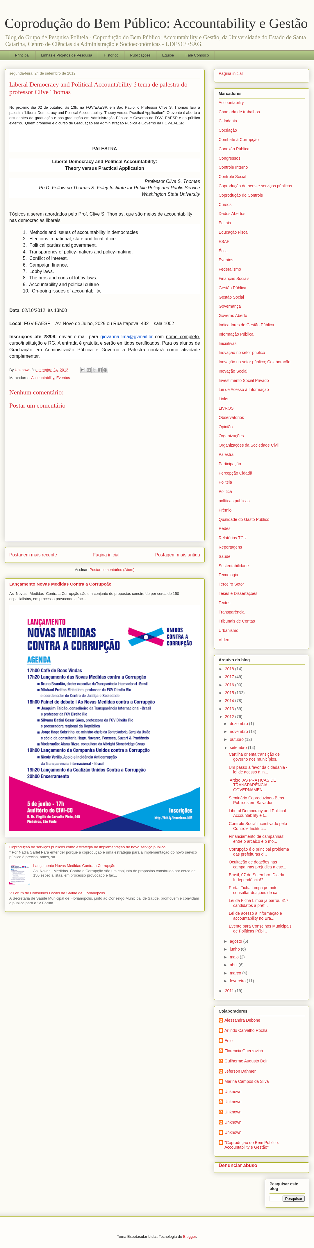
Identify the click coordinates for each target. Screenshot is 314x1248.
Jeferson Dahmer (240, 1071)
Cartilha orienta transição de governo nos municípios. (254, 757)
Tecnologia (228, 574)
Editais (225, 223)
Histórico (111, 55)
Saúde (224, 556)
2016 (230, 685)
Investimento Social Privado (244, 380)
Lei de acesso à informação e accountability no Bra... (255, 916)
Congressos (229, 158)
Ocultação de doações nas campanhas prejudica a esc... (257, 864)
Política (225, 491)
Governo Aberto (233, 315)
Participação (230, 463)
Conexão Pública (234, 149)
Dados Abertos (232, 213)
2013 (230, 708)
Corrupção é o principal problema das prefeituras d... (259, 851)
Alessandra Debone (242, 1020)
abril (234, 965)
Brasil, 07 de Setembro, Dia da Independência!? (256, 877)
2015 (230, 692)
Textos (224, 602)
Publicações (140, 55)
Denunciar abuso (238, 1165)
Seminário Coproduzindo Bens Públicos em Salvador (256, 800)
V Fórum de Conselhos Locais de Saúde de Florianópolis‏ (57, 893)
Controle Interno (233, 167)
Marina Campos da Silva (246, 1081)
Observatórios (231, 417)
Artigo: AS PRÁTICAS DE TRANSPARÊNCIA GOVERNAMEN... (252, 785)
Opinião (226, 426)
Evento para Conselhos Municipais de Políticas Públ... (260, 928)
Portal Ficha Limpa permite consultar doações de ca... (255, 890)
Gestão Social (231, 297)
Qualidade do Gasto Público (244, 519)
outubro (237, 739)
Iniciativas (227, 343)
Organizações (231, 435)
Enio (228, 1040)
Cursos (225, 204)
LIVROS (226, 408)
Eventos (63, 378)
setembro (239, 747)
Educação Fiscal (234, 232)
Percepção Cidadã (235, 473)
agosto (236, 941)
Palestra (226, 454)
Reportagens (230, 547)
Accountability (42, 378)
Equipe (168, 55)
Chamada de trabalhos (239, 112)
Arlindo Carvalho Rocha (245, 1030)
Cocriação (228, 130)
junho (235, 949)
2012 (230, 716)
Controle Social (232, 176)
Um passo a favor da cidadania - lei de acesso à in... (258, 770)
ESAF (224, 241)
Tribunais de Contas (237, 621)
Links (223, 398)
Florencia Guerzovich (243, 1050)
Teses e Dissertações (238, 593)
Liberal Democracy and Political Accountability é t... (257, 813)
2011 (230, 990)
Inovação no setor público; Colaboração (254, 361)
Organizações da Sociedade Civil (249, 445)
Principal (22, 55)
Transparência (232, 612)
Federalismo (230, 269)
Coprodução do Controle (241, 195)
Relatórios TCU (232, 537)
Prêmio (225, 510)
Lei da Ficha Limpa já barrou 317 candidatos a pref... (258, 903)
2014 (230, 700)
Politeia (225, 482)
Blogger (189, 1236)
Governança (230, 306)
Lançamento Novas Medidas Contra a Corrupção (60, 583)
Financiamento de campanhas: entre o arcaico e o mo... (256, 839)
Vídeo (224, 639)
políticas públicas (234, 500)
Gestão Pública (232, 287)
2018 (230, 669)
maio (235, 957)
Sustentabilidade (234, 565)
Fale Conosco (197, 55)
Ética (223, 250)
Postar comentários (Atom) (112, 569)
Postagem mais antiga (177, 554)
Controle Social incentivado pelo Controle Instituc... (258, 826)
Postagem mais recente (33, 554)
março (236, 973)
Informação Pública (236, 334)
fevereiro (238, 981)
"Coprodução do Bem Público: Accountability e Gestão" (251, 1145)
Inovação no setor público (242, 352)
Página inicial (106, 554)
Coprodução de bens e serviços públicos (255, 186)
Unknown (232, 1091)
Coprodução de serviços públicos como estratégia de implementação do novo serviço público (87, 847)
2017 (230, 676)
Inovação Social (233, 371)
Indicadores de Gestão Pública (246, 324)
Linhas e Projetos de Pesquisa (66, 55)
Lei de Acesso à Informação (244, 389)
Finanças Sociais (234, 278)
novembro (239, 731)
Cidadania (228, 121)
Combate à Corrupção (239, 139)
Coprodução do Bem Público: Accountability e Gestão (156, 23)
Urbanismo (228, 630)
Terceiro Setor (231, 584)
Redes (224, 528)
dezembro (239, 723)
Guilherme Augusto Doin (246, 1061)
